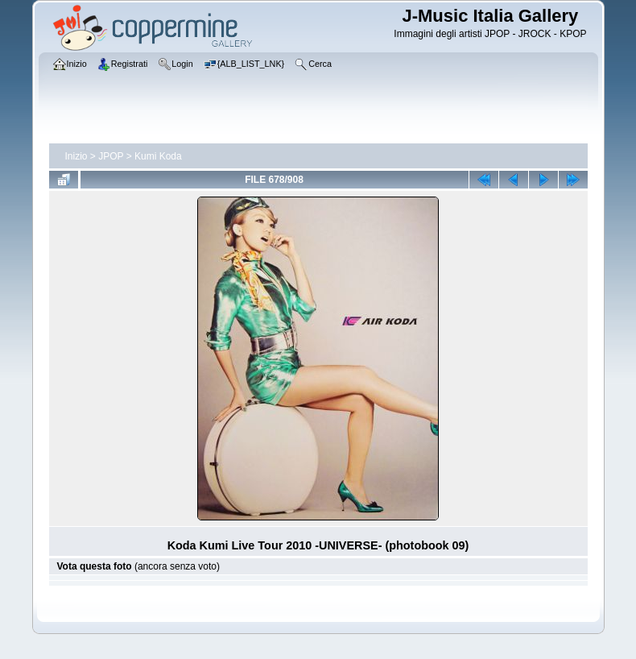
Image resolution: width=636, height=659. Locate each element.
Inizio (76, 156)
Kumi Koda (158, 156)
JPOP (110, 156)
